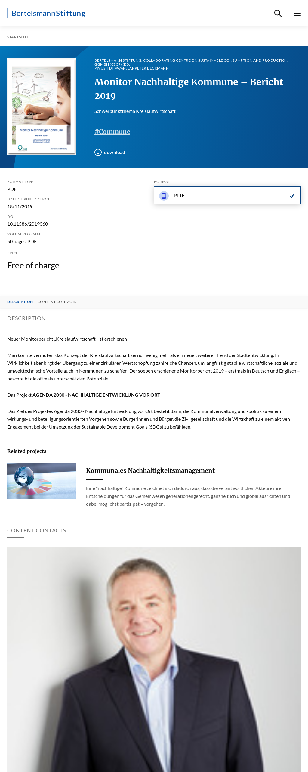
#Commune (112, 131)
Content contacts (57, 302)
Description (20, 302)
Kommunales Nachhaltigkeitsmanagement (150, 470)
